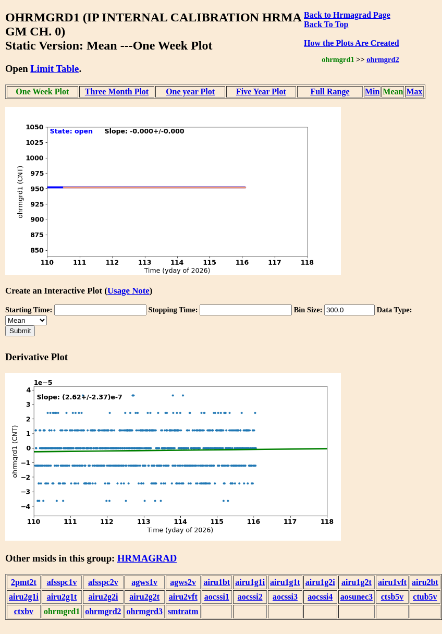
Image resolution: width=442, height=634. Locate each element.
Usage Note (128, 291)
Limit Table (54, 68)
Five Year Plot (261, 91)
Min (372, 91)
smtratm (183, 611)
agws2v (183, 582)
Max (414, 91)
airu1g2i (320, 582)
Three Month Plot (117, 91)
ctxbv (23, 611)
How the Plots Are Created (351, 43)
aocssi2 (250, 596)
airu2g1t (62, 596)
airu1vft (392, 582)
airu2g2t (144, 596)
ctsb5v (392, 596)
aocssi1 (216, 596)
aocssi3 (285, 596)
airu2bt (425, 582)
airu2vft (183, 596)
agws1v (144, 582)
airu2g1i (24, 596)
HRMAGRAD (147, 558)
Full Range (329, 91)
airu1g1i (250, 582)
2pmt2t (23, 582)
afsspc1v (62, 582)
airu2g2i (103, 596)
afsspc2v (103, 582)
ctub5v (425, 596)
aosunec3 (356, 596)
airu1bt (217, 582)
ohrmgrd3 (145, 611)
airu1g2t (356, 582)
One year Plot (190, 91)
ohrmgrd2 (382, 59)
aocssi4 (320, 596)
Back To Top (326, 24)
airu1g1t (285, 582)
